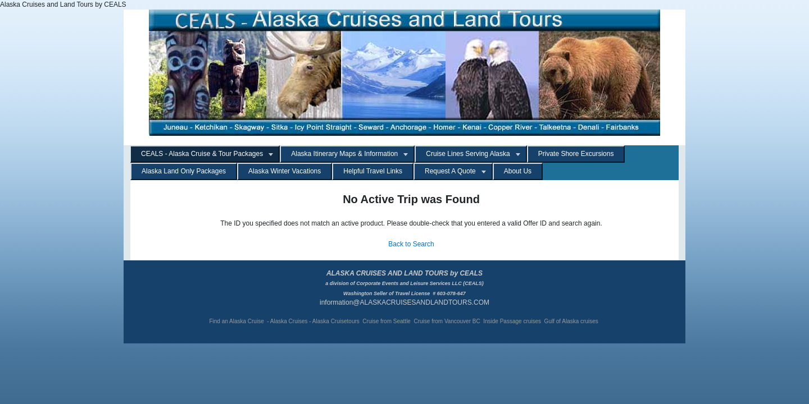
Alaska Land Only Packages (184, 171)
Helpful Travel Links (372, 171)
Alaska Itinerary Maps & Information (344, 154)
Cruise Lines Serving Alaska (468, 154)
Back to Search (411, 244)
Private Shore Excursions (576, 154)
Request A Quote (450, 171)
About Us (517, 171)
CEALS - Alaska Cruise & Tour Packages (202, 154)
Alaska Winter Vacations (284, 171)
